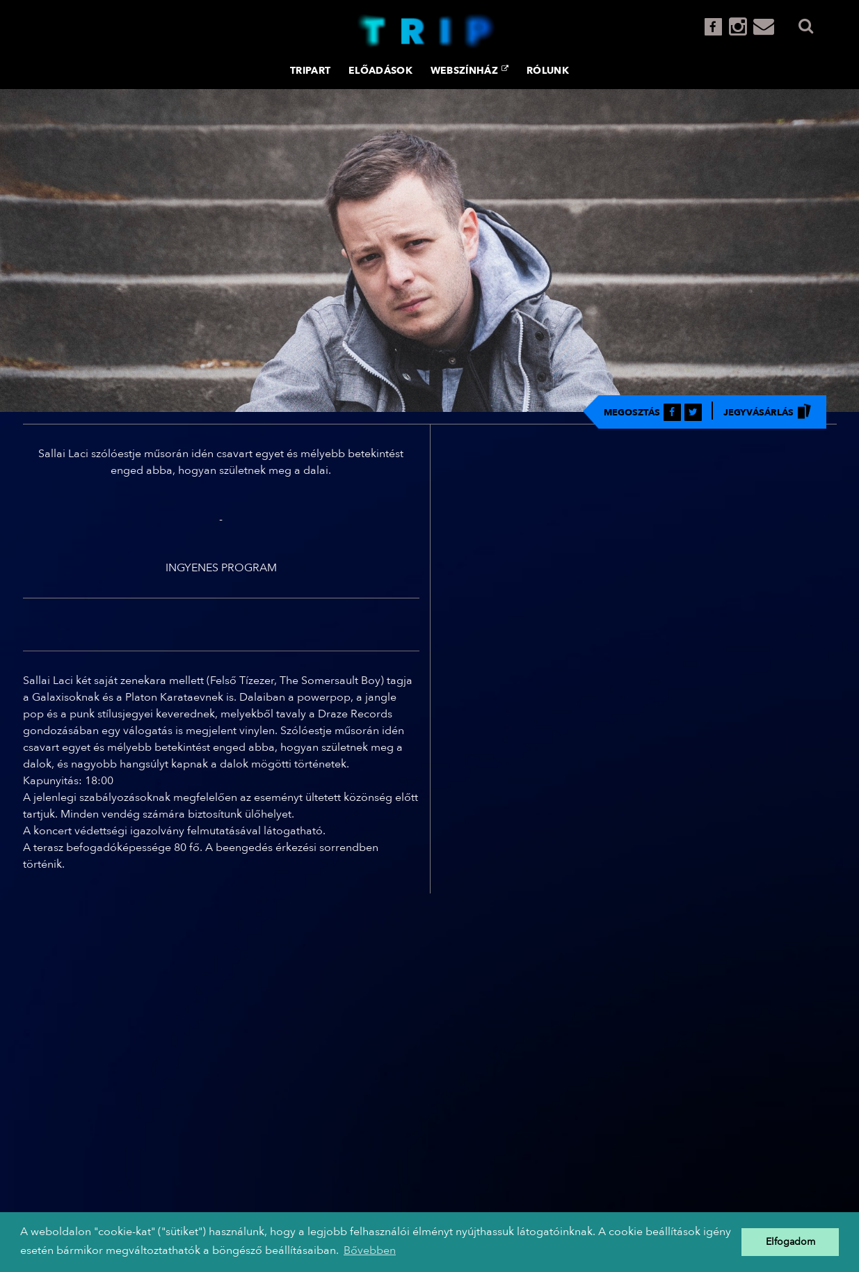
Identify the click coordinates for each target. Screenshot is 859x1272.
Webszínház (469, 70)
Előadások (380, 70)
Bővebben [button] (370, 1250)
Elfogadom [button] (790, 1241)
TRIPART (310, 70)
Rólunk (548, 70)
